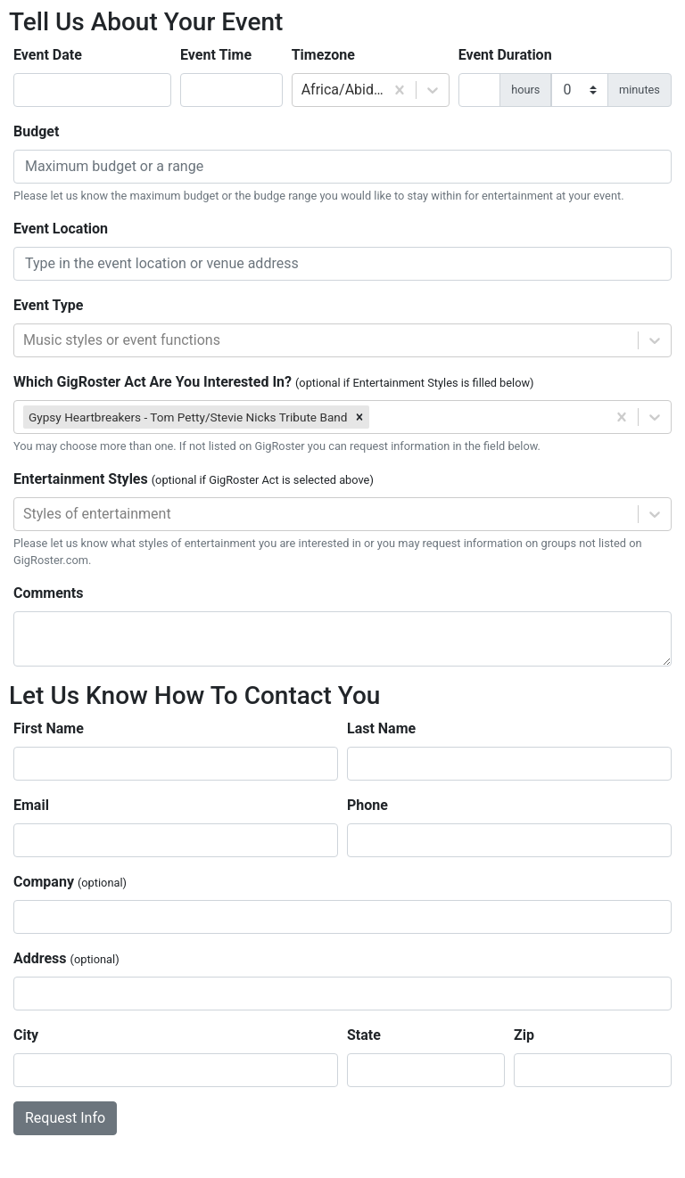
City (25, 1035)
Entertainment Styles (193, 478)
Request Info (65, 1117)
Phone (367, 805)
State (364, 1035)
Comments (48, 593)
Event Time (216, 54)
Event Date (47, 54)
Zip (524, 1035)
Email (31, 805)
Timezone (323, 54)
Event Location (60, 228)
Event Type (48, 305)
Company (70, 881)
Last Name (381, 728)
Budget (36, 131)
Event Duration (505, 54)
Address (66, 958)
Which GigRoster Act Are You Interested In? (273, 381)
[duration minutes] (579, 90)
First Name (48, 728)
